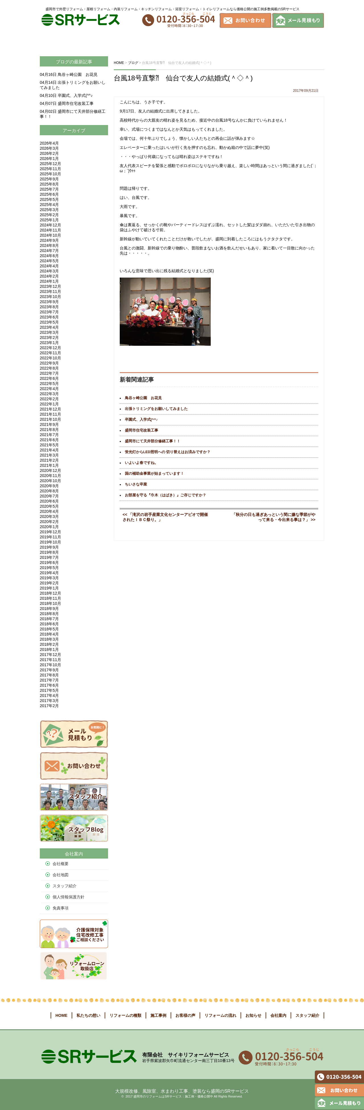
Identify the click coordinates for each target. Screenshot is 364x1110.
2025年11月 (50, 168)
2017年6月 (49, 685)
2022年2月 (49, 399)
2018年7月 (49, 619)
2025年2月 (49, 215)
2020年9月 (49, 486)
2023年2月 (49, 337)
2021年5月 (49, 445)
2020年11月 (50, 475)
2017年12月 (50, 654)
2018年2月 (49, 644)
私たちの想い (80, 41)
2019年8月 (49, 552)
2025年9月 (49, 179)
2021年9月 (49, 424)
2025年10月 (50, 174)
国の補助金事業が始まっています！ (154, 474)
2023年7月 (49, 312)
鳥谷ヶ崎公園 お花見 (143, 398)
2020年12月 (50, 470)
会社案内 (307, 41)
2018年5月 (49, 629)
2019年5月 (49, 567)
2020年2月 (49, 521)
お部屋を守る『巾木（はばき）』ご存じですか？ (165, 495)
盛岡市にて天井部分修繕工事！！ (152, 441)
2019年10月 (50, 542)
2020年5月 (49, 506)
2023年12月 (50, 286)
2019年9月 (49, 547)
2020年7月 (49, 496)
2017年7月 (49, 680)
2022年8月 (49, 368)
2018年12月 (50, 593)
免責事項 (61, 908)
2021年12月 (50, 409)
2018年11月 (50, 598)
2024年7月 (49, 250)
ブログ (62, 61)
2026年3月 (49, 148)
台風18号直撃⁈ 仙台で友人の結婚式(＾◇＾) (183, 78)
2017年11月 (50, 659)
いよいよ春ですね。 (141, 463)
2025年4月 (49, 204)
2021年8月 (49, 429)
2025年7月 (49, 189)
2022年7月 (49, 373)
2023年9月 (49, 301)
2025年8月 (49, 184)
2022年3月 (49, 393)
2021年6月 (49, 440)
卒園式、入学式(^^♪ (141, 420)
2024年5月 (49, 261)
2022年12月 (50, 347)
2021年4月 (49, 450)
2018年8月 (49, 613)
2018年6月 (49, 624)
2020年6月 (49, 501)
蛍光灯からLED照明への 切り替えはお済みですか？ (168, 452)
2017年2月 (49, 705)
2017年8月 (49, 675)
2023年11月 (50, 291)
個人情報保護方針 (68, 897)
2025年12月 (50, 163)
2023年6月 (49, 317)
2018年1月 (49, 649)
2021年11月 (50, 414)
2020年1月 (49, 526)
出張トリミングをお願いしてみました (156, 409)
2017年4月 (49, 695)
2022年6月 (49, 378)
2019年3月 (49, 578)
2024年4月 (49, 266)
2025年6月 (49, 194)
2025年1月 (49, 220)
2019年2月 (49, 583)
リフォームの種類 (123, 41)
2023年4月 (49, 327)
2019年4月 (49, 572)
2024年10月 (50, 235)
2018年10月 (50, 603)
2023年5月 (49, 322)
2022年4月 (49, 388)
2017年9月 (49, 670)
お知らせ (276, 41)
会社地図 (61, 874)
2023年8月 (49, 307)
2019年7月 (49, 557)
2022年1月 (49, 404)
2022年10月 (50, 358)
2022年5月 (49, 383)
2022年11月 (50, 353)
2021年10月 (50, 419)
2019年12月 (50, 532)
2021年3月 (49, 455)
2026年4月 (49, 143)
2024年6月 (49, 255)
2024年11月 (50, 230)
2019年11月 (50, 537)
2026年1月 (49, 158)
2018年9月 (49, 608)
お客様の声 (196, 41)
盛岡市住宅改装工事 (141, 430)
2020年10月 (50, 480)
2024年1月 (49, 281)
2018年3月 (49, 639)
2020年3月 (49, 516)
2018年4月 (49, 634)
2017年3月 (49, 700)
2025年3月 (49, 209)
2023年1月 (49, 342)
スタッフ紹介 (64, 886)
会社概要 (61, 863)
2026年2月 (49, 153)
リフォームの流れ (238, 41)
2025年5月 (49, 199)
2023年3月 (49, 332)
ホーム (50, 41)
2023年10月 (50, 296)
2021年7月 (49, 434)
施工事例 (163, 41)
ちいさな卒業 (136, 484)
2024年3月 (49, 271)
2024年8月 (49, 245)
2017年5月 (49, 690)
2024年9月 (49, 240)
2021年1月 (49, 465)
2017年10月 (50, 665)
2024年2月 (49, 276)
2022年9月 (49, 363)
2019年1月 (49, 588)
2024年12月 (50, 225)
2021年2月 (49, 460)
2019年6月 (49, 562)
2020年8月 (49, 491)
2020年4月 (49, 511)
